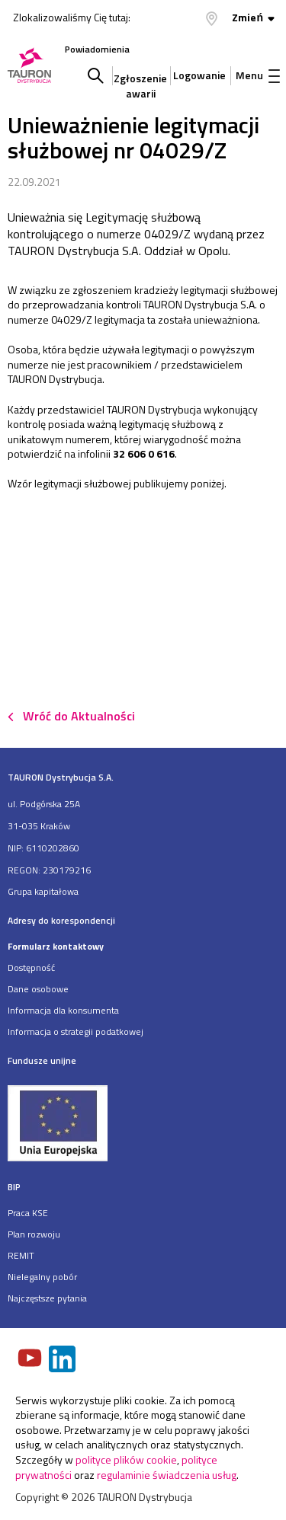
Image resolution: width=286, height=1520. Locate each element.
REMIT (21, 1255)
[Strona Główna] (29, 66)
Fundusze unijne (42, 1060)
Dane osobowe (38, 989)
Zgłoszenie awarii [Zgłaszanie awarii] (140, 82)
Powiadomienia (97, 49)
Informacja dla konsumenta (63, 1010)
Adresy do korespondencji (61, 920)
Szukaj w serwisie (96, 75)
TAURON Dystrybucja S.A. (61, 777)
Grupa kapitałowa (43, 891)
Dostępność (31, 967)
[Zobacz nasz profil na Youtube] (31, 1359)
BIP (14, 1187)
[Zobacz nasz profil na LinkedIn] (63, 1360)
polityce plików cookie (126, 1459)
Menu (258, 75)
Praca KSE (28, 1212)
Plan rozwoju (34, 1234)
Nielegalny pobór (42, 1276)
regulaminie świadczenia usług (166, 1475)
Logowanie (199, 75)
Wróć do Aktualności (79, 715)
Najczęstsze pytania (47, 1298)
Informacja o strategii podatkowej (75, 1031)
